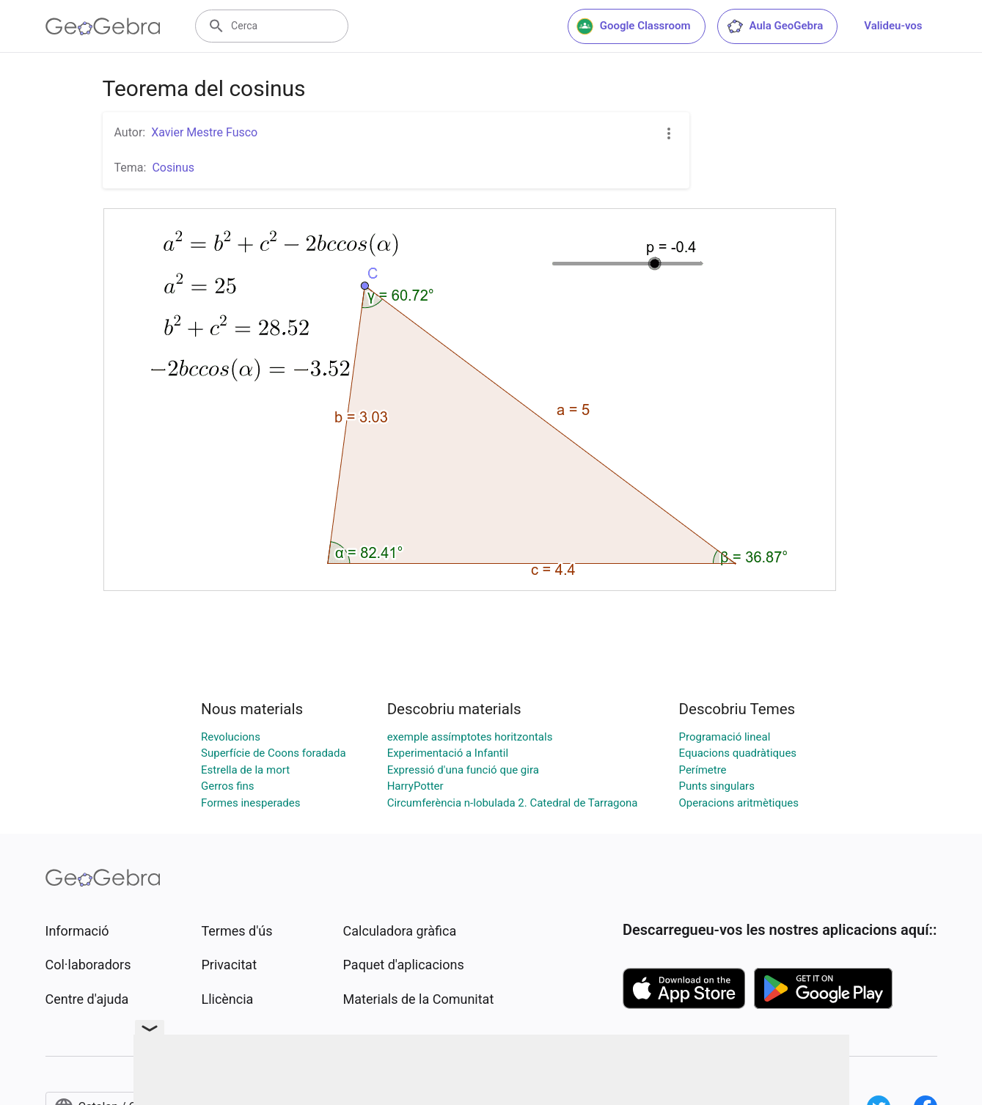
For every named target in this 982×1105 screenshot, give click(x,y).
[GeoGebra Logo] (103, 26)
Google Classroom (633, 26)
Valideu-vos (893, 25)
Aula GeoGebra (775, 26)
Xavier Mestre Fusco (204, 132)
